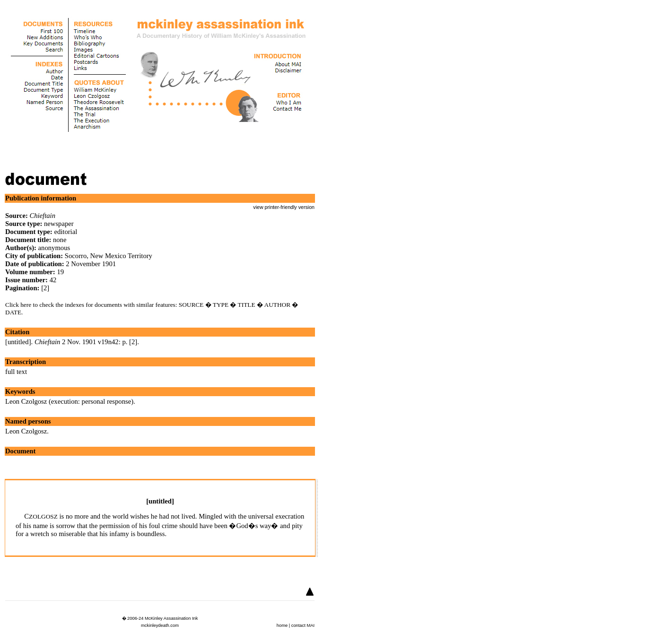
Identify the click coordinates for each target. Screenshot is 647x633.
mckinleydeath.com (160, 625)
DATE (13, 312)
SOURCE (191, 304)
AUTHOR (277, 304)
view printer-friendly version (284, 207)
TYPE (220, 304)
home (282, 625)
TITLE (246, 304)
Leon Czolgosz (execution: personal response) (69, 401)
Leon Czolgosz (26, 431)
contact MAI (303, 625)
